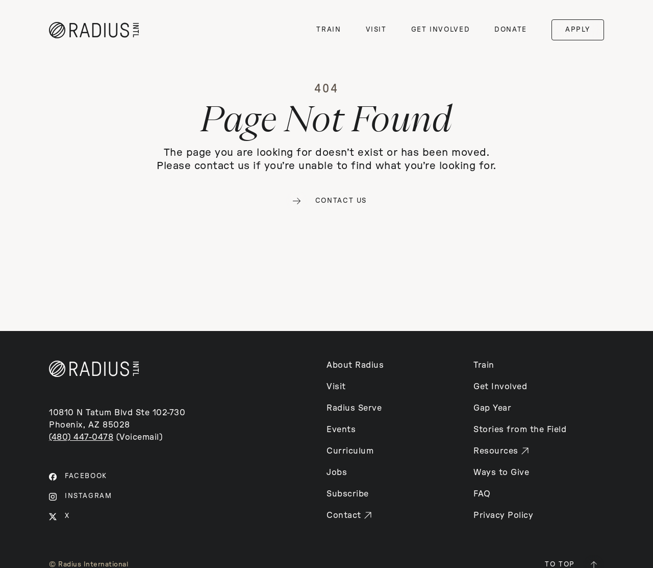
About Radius (355, 365)
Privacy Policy (503, 515)
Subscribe (347, 494)
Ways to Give (501, 472)
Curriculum (349, 451)
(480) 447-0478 (81, 437)
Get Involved (500, 387)
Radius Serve (354, 408)
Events (341, 429)
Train (483, 365)
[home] (94, 30)
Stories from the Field (519, 429)
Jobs (336, 472)
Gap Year (492, 408)
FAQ (482, 494)
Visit (336, 387)
